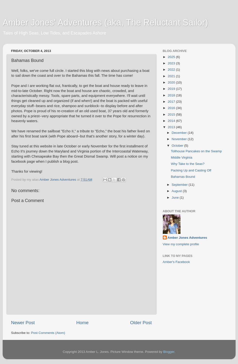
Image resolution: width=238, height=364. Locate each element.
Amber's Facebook (176, 262)
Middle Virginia (181, 157)
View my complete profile (181, 244)
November (180, 139)
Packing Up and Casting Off (191, 170)
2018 (172, 95)
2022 (172, 69)
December (180, 133)
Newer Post (23, 322)
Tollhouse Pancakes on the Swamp (196, 151)
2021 (172, 76)
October (178, 145)
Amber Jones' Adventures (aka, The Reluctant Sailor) (105, 22)
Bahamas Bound (183, 176)
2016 (172, 108)
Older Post (141, 322)
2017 (172, 101)
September (180, 184)
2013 (172, 127)
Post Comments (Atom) (48, 333)
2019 (172, 89)
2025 (172, 57)
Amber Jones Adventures (187, 237)
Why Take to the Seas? (188, 164)
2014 (172, 121)
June (176, 197)
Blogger (168, 352)
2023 (172, 63)
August (177, 191)
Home (82, 322)
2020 (172, 82)
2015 (172, 114)
